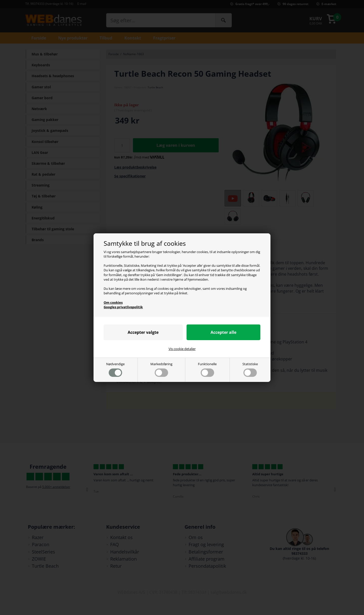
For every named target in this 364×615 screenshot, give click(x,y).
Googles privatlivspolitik (123, 307)
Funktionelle (207, 369)
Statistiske (250, 369)
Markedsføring (161, 369)
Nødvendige (115, 369)
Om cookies (113, 302)
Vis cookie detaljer (182, 348)
